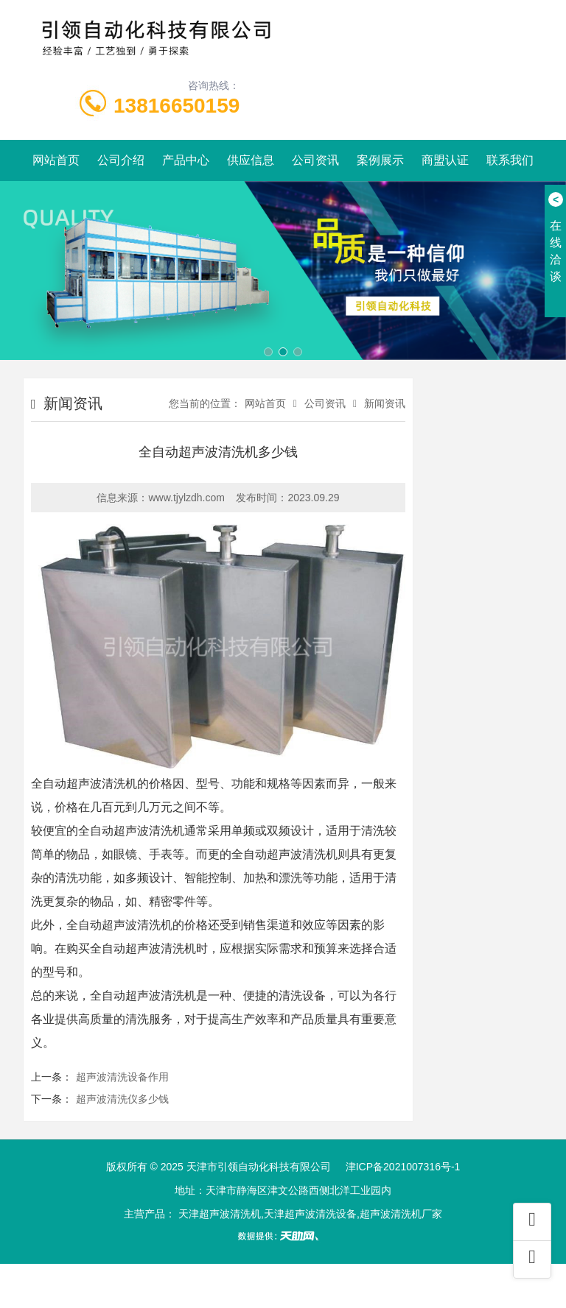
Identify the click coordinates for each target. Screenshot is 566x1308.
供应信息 (250, 160)
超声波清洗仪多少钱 (122, 1099)
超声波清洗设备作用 (122, 1077)
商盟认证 (445, 160)
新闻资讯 (384, 403)
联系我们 (510, 160)
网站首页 (56, 160)
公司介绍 (120, 160)
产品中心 (185, 160)
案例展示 (380, 160)
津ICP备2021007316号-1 (403, 1167)
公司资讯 (315, 160)
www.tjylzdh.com (186, 497)
